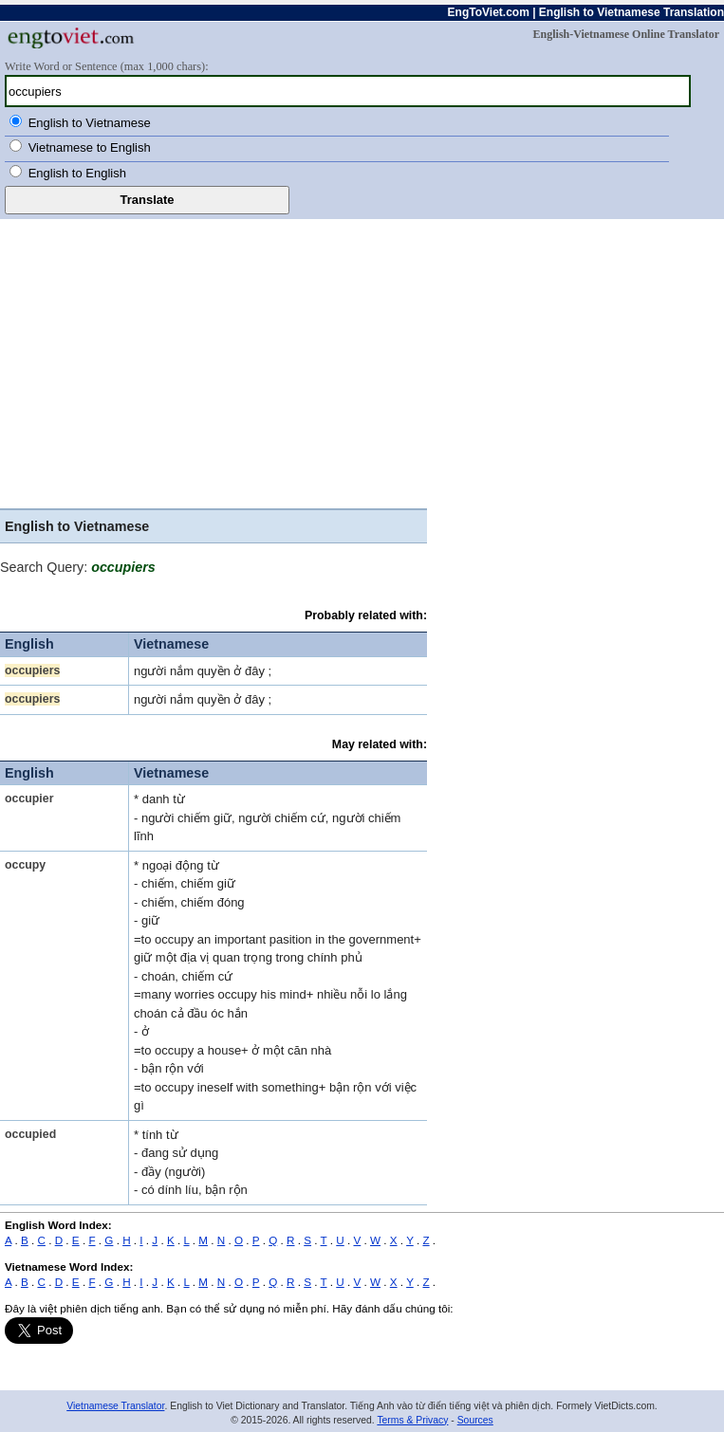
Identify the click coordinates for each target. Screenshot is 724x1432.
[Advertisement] (362, 361)
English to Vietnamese (89, 123)
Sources (475, 1420)
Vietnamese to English (89, 147)
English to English (77, 173)
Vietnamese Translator (115, 1406)
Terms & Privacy (412, 1420)
